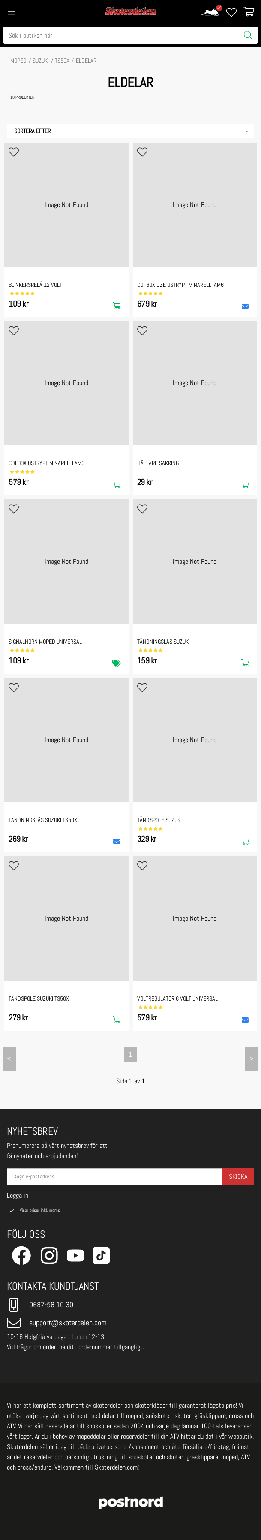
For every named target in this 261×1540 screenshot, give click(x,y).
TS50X (62, 60)
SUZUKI (41, 60)
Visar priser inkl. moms (32, 1210)
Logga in (17, 1195)
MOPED (18, 60)
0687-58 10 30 (40, 1305)
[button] (130, 131)
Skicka (238, 1176)
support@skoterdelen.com (57, 1323)
